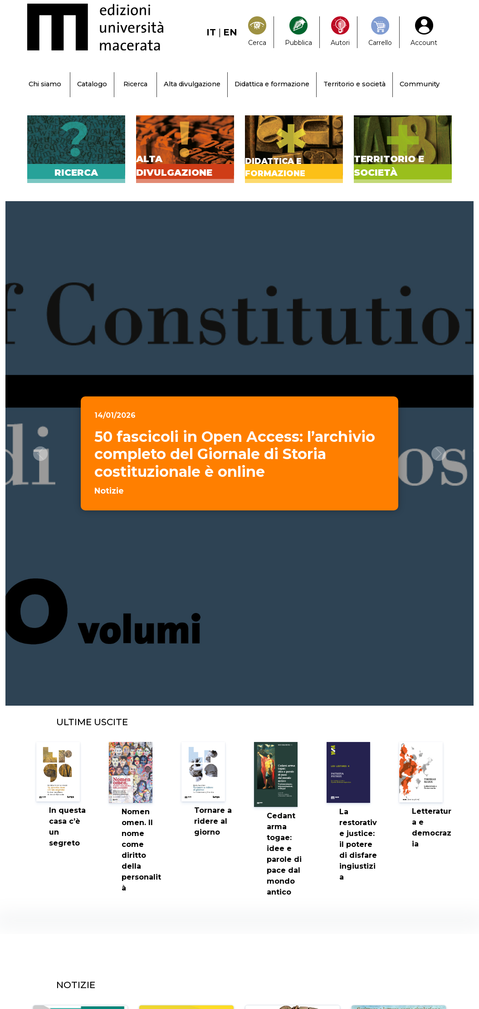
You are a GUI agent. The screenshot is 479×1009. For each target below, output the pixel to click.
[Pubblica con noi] (298, 32)
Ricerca (135, 84)
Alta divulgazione (192, 84)
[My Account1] (424, 32)
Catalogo (92, 84)
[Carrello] (380, 32)
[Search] (257, 32)
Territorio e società (354, 84)
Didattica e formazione (272, 84)
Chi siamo (45, 84)
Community (420, 84)
